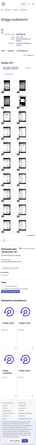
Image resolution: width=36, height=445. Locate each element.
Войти (24, 4)
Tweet (2, 32)
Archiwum (8, 10)
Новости (5, 408)
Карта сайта (22, 403)
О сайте (5, 405)
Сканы (3, 51)
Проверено (15, 68)
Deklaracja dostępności (25, 413)
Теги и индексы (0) (22, 51)
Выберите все (7, 68)
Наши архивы (7, 410)
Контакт (21, 410)
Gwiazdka (16, 348)
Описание (11, 51)
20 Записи (31, 235)
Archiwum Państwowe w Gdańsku (11, 255)
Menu (33, 4)
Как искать (6, 416)
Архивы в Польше (8, 413)
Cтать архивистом (8, 403)
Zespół (16, 10)
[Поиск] (29, 4)
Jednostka (23, 10)
